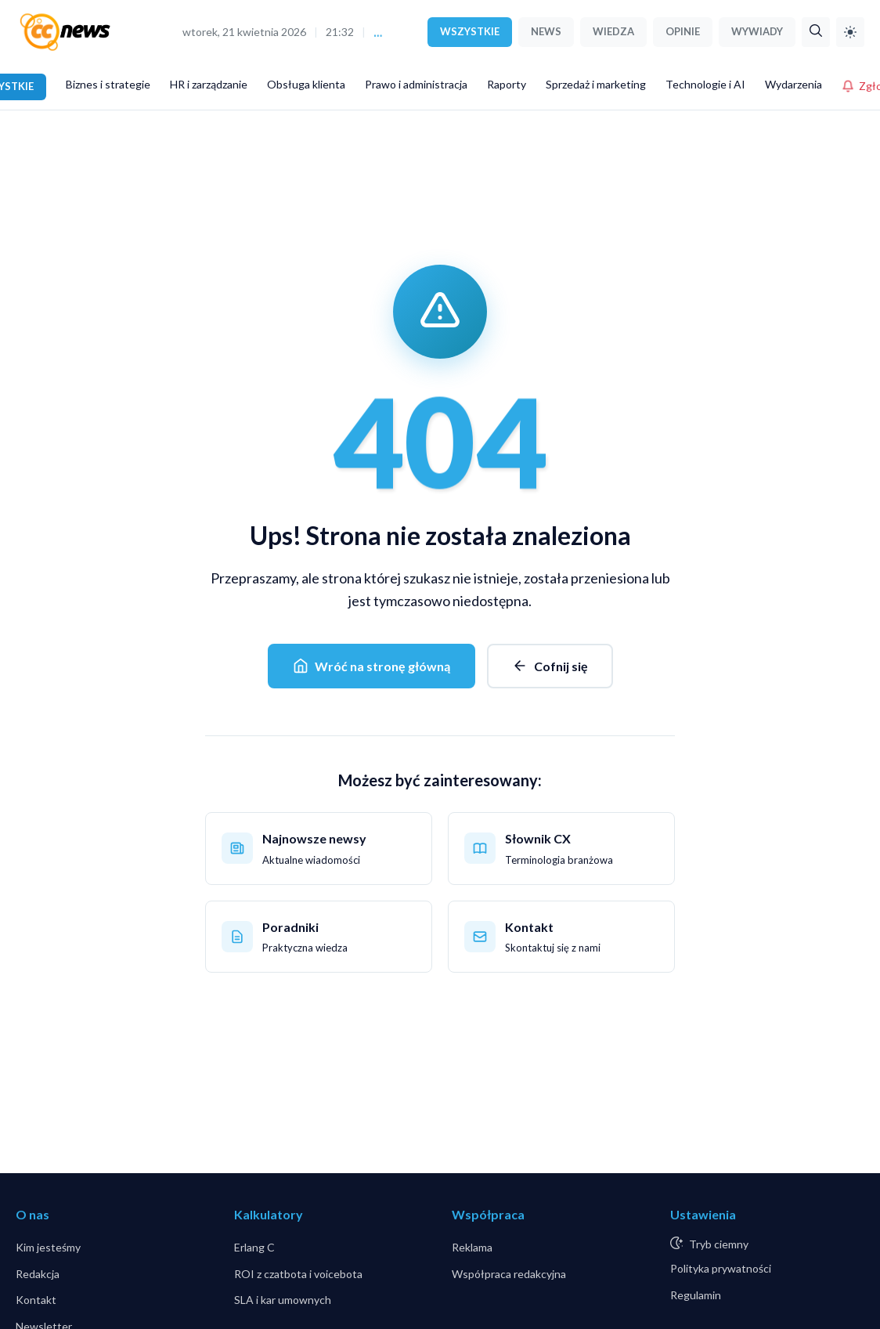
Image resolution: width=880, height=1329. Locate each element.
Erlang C (254, 1247)
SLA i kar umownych (282, 1299)
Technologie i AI (705, 84)
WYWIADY (757, 31)
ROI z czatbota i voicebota (298, 1273)
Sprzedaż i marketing (596, 84)
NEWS (546, 31)
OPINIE (682, 31)
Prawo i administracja (416, 84)
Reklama (472, 1247)
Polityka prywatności (720, 1268)
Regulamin (695, 1295)
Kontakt (36, 1299)
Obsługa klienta (306, 84)
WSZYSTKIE (470, 31)
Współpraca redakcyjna (509, 1273)
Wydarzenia (793, 84)
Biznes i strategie (108, 84)
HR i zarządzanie (208, 84)
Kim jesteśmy (48, 1247)
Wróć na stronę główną (371, 666)
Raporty (506, 84)
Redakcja (38, 1273)
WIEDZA (613, 31)
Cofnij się (550, 666)
